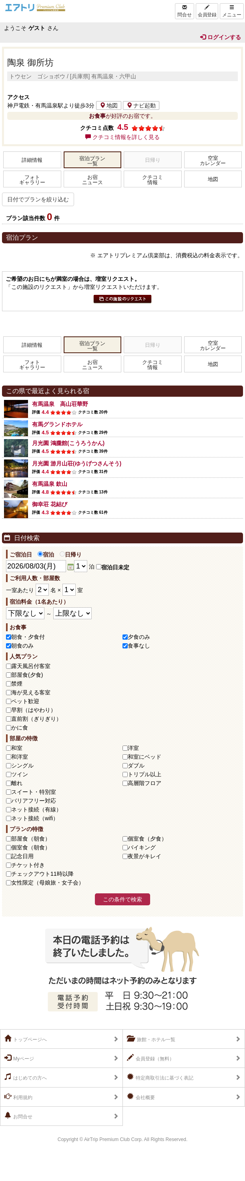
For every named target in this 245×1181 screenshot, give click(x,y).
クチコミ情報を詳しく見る (122, 137)
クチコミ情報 (152, 180)
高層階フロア (144, 783)
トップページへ (25, 1038)
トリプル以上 (144, 774)
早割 (33, 710)
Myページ (19, 1058)
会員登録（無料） (150, 1058)
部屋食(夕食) (27, 675)
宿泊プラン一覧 (92, 161)
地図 (109, 105)
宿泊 (46, 554)
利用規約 (18, 1096)
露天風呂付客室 (30, 666)
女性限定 (47, 882)
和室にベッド (144, 757)
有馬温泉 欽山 (49, 484)
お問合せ (18, 1115)
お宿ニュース (92, 180)
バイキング (142, 847)
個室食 (147, 838)
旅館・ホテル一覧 (151, 1038)
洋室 (133, 748)
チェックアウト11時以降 (42, 874)
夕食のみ (139, 637)
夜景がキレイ (144, 856)
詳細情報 (32, 160)
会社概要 (141, 1096)
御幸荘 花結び (49, 504)
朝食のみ (22, 645)
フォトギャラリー (32, 180)
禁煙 (16, 683)
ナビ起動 (141, 105)
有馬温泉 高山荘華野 (60, 404)
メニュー (231, 11)
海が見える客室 (30, 692)
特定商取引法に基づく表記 (160, 1077)
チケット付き (28, 865)
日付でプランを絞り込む (38, 199)
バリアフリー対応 (33, 800)
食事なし (139, 645)
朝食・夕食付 (28, 637)
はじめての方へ (25, 1077)
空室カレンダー (213, 160)
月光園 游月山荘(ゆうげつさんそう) (76, 463)
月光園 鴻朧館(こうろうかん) (68, 443)
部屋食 (30, 838)
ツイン (19, 774)
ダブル (136, 765)
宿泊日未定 (112, 567)
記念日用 (22, 856)
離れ (16, 783)
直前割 (36, 719)
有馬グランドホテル (57, 424)
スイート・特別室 (33, 792)
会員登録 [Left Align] (207, 11)
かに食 (19, 727)
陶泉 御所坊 (30, 63)
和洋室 (19, 757)
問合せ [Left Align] (184, 11)
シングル (22, 765)
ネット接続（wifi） (34, 818)
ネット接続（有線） (36, 809)
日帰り (71, 554)
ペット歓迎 (25, 701)
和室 (16, 748)
